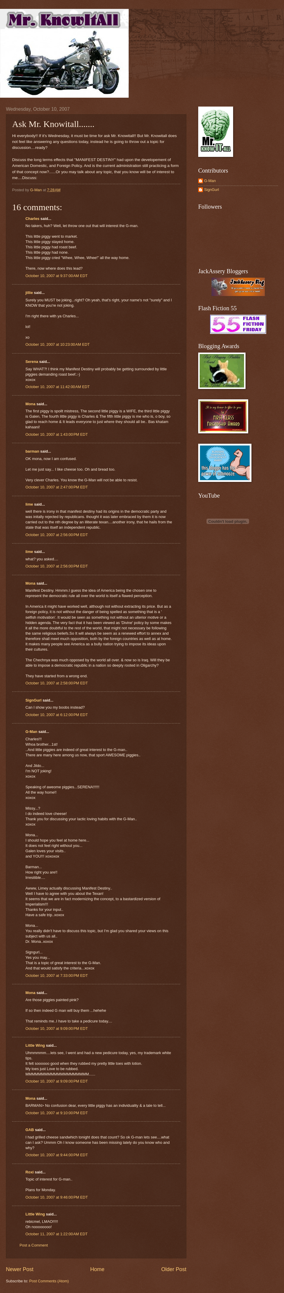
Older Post (173, 1269)
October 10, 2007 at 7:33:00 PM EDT (56, 975)
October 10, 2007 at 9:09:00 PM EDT (56, 1028)
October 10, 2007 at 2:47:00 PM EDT (56, 487)
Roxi (29, 1172)
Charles (32, 218)
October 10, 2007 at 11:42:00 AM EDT (57, 387)
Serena (31, 361)
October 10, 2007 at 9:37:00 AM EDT (56, 276)
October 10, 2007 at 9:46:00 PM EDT (56, 1197)
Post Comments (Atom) (49, 1281)
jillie (29, 292)
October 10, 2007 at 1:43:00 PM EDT (56, 434)
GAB (29, 1130)
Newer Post (19, 1269)
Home (97, 1269)
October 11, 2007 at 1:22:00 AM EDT (56, 1234)
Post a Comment (34, 1245)
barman (32, 451)
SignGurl (33, 700)
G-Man (31, 731)
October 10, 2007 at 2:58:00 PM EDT (56, 683)
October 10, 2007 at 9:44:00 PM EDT (56, 1155)
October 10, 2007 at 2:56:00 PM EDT (56, 535)
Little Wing (35, 1045)
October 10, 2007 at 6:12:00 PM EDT (56, 715)
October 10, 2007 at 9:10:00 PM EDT (56, 1113)
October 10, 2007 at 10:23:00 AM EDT (57, 344)
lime (29, 504)
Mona (30, 404)
